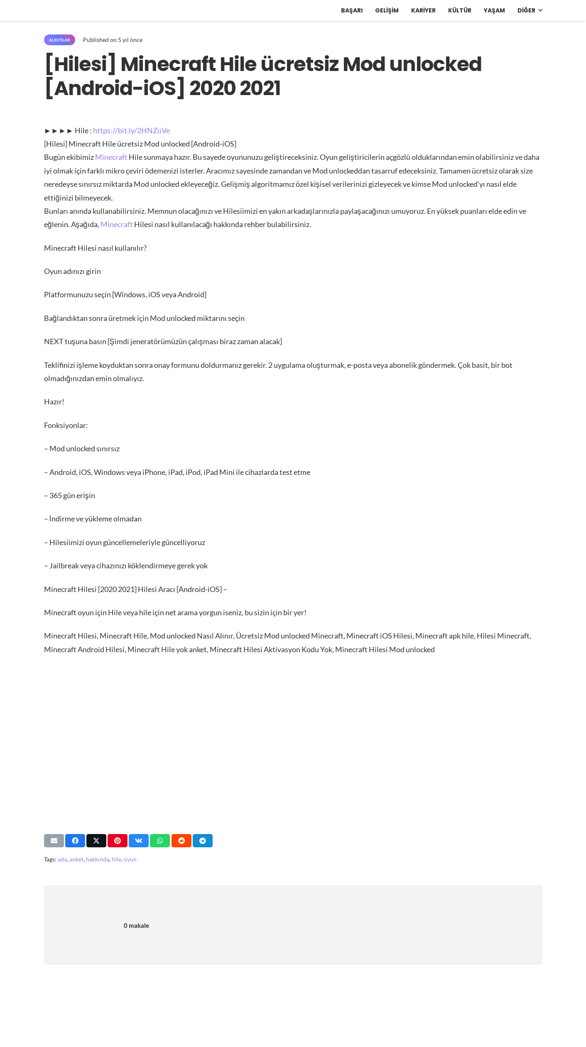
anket (76, 859)
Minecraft (111, 156)
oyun (130, 859)
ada (62, 859)
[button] (538, 10)
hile (116, 859)
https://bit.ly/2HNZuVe (131, 130)
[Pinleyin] (117, 840)
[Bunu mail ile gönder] (54, 840)
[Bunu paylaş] (75, 840)
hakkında (97, 859)
